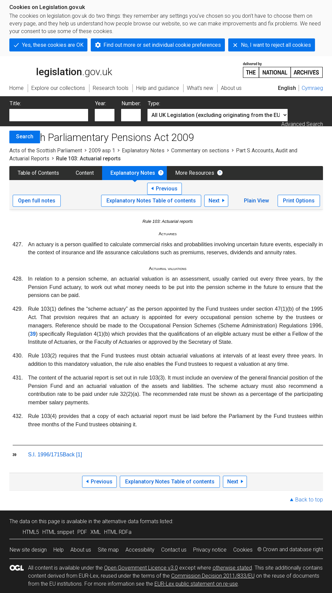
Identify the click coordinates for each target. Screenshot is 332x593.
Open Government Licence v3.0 (141, 568)
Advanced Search (302, 124)
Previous (167, 188)
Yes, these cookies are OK (52, 45)
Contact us (174, 550)
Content (85, 173)
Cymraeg (312, 88)
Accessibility (139, 550)
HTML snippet (58, 532)
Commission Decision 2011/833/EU (213, 576)
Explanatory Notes (143, 150)
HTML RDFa (117, 532)
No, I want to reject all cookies (276, 45)
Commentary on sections (200, 150)
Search (24, 136)
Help (58, 550)
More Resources (194, 173)
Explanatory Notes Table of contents (151, 200)
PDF (82, 532)
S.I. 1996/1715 (45, 454)
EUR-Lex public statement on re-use (196, 584)
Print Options (299, 200)
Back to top (309, 499)
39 (33, 334)
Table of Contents (38, 173)
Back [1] (72, 454)
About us (80, 550)
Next (214, 200)
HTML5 (31, 532)
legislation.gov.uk (60, 69)
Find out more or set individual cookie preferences (162, 45)
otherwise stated (232, 568)
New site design (28, 550)
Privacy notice (210, 550)
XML (95, 532)
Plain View (256, 200)
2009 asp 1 (102, 150)
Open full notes (36, 200)
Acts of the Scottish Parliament (45, 150)
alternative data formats (130, 521)
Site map (108, 550)
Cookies (243, 550)
